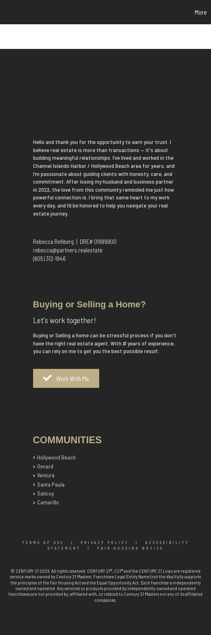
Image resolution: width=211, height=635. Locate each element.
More (201, 12)
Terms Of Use (43, 542)
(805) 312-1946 (49, 258)
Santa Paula (51, 484)
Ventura (45, 475)
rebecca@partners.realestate (67, 250)
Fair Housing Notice (130, 548)
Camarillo (48, 502)
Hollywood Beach (56, 457)
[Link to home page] (7, 12)
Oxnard (45, 466)
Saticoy (45, 493)
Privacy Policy (105, 542)
